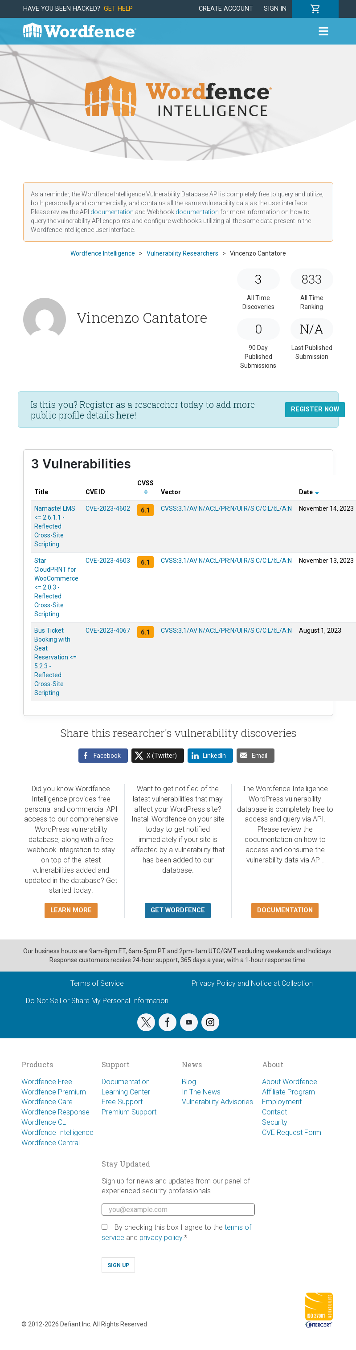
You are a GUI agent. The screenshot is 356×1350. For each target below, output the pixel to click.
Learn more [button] (71, 910)
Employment (282, 1102)
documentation (112, 212)
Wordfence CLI (44, 1122)
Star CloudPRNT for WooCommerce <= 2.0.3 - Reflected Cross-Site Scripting (56, 587)
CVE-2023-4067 (108, 630)
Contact (274, 1112)
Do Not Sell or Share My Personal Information (97, 1000)
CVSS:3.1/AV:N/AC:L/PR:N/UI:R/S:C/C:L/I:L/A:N (226, 508)
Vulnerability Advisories (217, 1102)
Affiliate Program (288, 1092)
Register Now (315, 409)
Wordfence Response (55, 1112)
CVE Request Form (291, 1132)
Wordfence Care (47, 1102)
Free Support (122, 1102)
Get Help (118, 8)
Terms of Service (97, 983)
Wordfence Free (46, 1082)
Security (274, 1122)
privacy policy (160, 1237)
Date (309, 492)
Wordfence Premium (53, 1092)
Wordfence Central (50, 1143)
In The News (201, 1092)
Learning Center (126, 1092)
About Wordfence (289, 1082)
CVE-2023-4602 (108, 508)
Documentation (126, 1082)
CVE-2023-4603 (108, 560)
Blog (189, 1082)
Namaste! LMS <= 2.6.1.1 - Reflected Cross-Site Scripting (54, 526)
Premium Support (129, 1112)
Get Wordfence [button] (178, 910)
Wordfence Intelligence (57, 1132)
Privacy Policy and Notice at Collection (252, 983)
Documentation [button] (285, 910)
